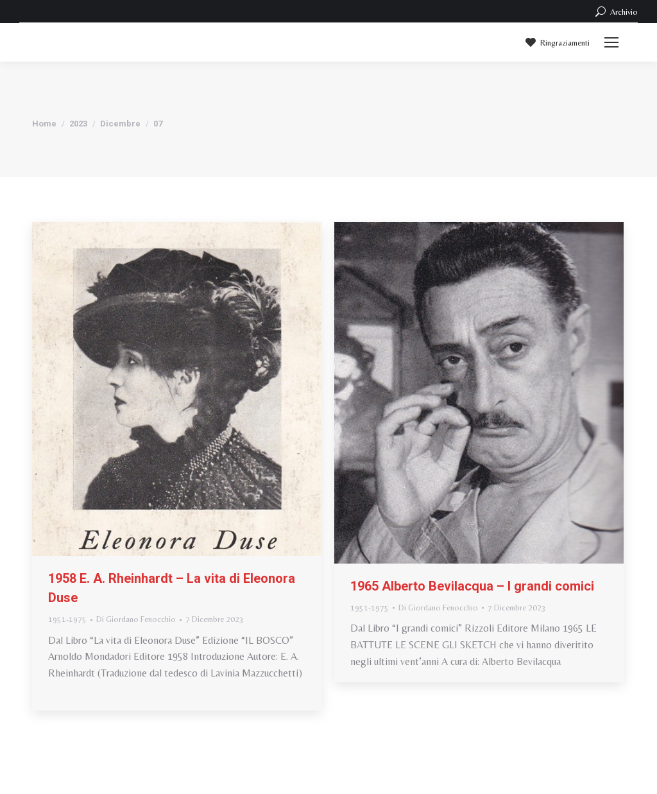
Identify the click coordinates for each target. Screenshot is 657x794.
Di (136, 619)
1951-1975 (67, 619)
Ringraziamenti (557, 42)
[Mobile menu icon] (611, 42)
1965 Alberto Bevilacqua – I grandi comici (472, 586)
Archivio (615, 11)
